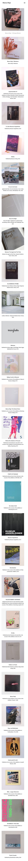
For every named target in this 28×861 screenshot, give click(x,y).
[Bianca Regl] (7, 3)
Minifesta (13, 345)
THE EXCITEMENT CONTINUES (13, 599)
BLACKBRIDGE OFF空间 (12, 283)
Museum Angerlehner (13, 537)
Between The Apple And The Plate (13, 252)
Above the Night (13, 218)
